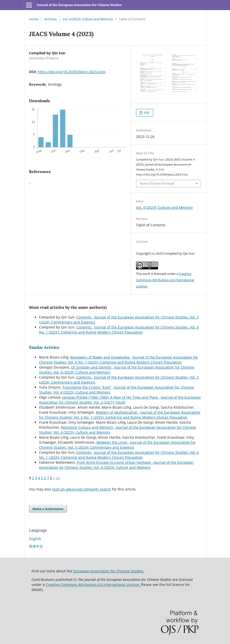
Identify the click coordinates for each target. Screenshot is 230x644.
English (35, 538)
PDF (146, 112)
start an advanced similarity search (81, 489)
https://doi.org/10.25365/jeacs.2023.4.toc (72, 71)
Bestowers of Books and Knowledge (100, 357)
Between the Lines (112, 442)
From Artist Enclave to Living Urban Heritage (114, 462)
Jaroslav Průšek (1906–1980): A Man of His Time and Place (110, 397)
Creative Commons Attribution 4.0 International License (165, 279)
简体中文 (36, 546)
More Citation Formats (157, 183)
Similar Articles (44, 347)
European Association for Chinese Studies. (108, 571)
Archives (50, 19)
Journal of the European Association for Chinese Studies (79, 5)
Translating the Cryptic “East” (87, 387)
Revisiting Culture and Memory (87, 427)
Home (33, 19)
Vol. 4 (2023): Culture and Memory (88, 19)
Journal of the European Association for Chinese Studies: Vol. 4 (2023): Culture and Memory (116, 465)
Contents (84, 317)
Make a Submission (48, 509)
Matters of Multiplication (117, 412)
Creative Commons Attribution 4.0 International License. (93, 584)
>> (58, 477)
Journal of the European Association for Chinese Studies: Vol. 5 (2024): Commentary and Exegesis (117, 445)
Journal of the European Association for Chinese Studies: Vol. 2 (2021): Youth (120, 400)
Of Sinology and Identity (91, 367)
